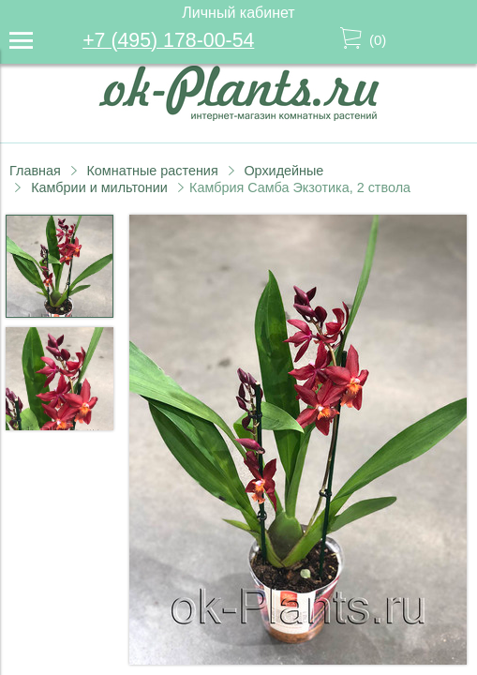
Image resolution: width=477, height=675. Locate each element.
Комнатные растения (151, 170)
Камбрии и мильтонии (99, 187)
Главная (35, 170)
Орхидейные (283, 170)
